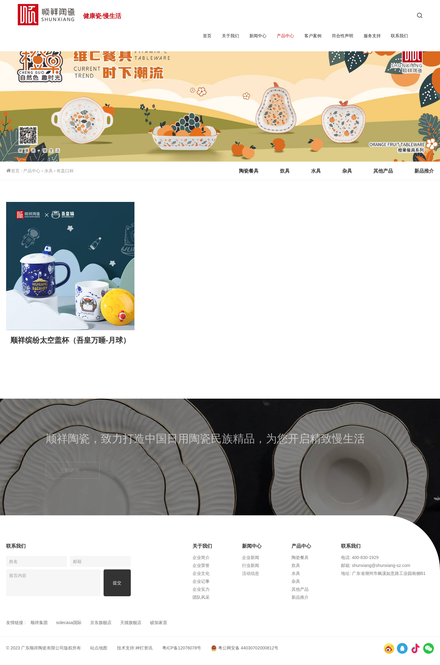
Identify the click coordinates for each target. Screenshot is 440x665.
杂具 (347, 171)
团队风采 (201, 597)
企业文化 (201, 573)
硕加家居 (158, 622)
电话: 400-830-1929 (360, 557)
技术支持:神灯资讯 (134, 647)
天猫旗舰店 (130, 622)
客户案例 (312, 35)
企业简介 (201, 557)
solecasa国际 (69, 622)
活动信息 (250, 573)
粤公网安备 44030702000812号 (244, 647)
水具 (48, 170)
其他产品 (383, 171)
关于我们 (230, 35)
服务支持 (372, 35)
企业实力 (201, 589)
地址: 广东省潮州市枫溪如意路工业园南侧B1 (383, 573)
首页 (207, 35)
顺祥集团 (39, 622)
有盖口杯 (65, 170)
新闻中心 (257, 35)
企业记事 (201, 581)
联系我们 (399, 35)
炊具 (285, 171)
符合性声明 (342, 35)
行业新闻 (250, 565)
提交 (117, 582)
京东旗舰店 (101, 622)
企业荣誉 (201, 565)
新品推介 (424, 171)
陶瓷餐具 (248, 171)
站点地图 (98, 647)
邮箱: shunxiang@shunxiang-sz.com (375, 565)
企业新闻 (250, 557)
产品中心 (285, 35)
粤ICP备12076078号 (181, 647)
